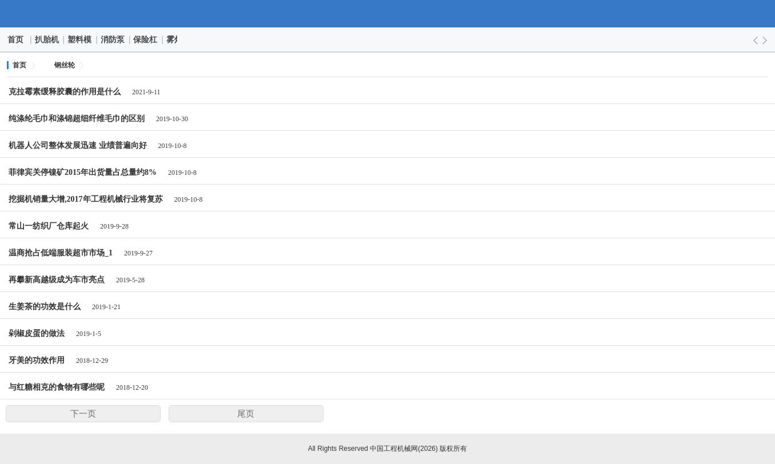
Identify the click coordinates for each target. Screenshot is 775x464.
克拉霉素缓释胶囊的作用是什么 (65, 91)
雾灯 (174, 39)
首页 (16, 39)
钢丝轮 (64, 65)
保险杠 (145, 39)
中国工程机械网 (387, 13)
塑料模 (80, 39)
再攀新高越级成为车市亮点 (57, 279)
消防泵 (113, 39)
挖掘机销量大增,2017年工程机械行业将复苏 (86, 199)
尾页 (245, 413)
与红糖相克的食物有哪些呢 (57, 387)
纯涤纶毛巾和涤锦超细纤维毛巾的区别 (77, 118)
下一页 (83, 413)
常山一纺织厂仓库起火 (49, 226)
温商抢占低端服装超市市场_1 (61, 253)
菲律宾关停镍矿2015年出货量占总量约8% (83, 172)
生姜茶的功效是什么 (45, 306)
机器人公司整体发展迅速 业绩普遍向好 (78, 145)
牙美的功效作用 (37, 360)
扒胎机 (47, 39)
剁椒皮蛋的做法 (37, 333)
